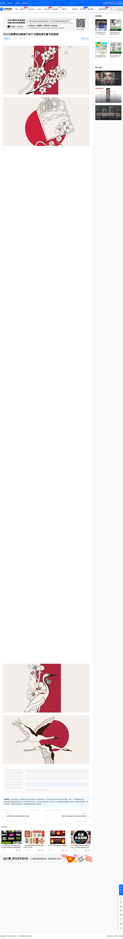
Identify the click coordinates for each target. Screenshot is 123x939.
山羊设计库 (13, 936)
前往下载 (85, 38)
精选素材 (56, 9)
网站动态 (25, 3)
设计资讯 (2, 3)
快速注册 (119, 9)
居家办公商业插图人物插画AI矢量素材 (74, 867)
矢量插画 (6, 38)
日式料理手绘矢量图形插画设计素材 (17, 867)
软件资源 (31, 9)
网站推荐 (10, 3)
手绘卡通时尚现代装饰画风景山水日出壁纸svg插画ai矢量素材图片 (80, 898)
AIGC (39, 9)
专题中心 (17, 3)
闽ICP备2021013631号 (25, 936)
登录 (111, 9)
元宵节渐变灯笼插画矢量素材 (57, 896)
